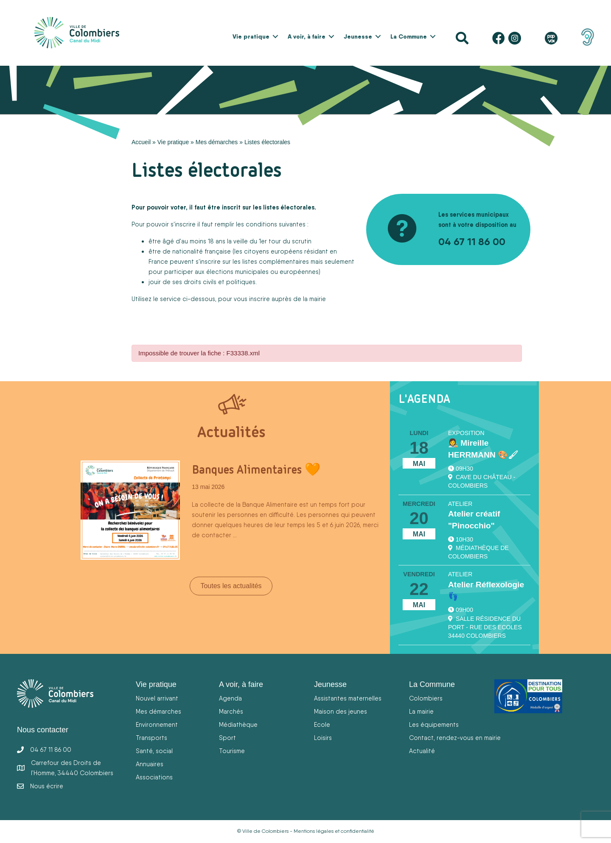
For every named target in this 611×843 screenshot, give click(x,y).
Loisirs (323, 737)
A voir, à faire (306, 36)
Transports (151, 737)
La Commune (408, 36)
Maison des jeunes (340, 711)
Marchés (231, 711)
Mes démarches (217, 142)
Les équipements (434, 724)
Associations (154, 777)
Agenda (230, 698)
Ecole (322, 724)
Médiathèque (238, 724)
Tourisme (232, 750)
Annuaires (149, 764)
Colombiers (426, 698)
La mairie (421, 711)
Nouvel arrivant (157, 698)
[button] (275, 36)
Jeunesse (358, 36)
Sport (227, 737)
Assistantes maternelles (347, 698)
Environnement (157, 724)
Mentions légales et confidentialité (334, 831)
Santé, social (154, 750)
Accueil (141, 142)
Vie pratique (251, 36)
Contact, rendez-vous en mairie (455, 737)
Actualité (422, 750)
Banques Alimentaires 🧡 (256, 469)
